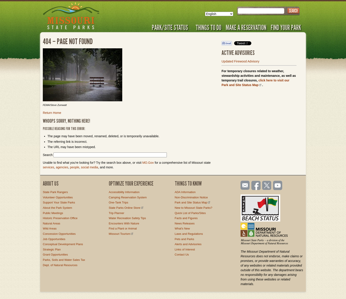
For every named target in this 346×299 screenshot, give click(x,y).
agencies (62, 167)
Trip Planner (116, 213)
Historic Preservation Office (60, 218)
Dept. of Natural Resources (60, 265)
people (74, 167)
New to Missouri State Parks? (193, 207)
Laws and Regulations (189, 233)
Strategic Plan (52, 249)
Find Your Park (286, 27)
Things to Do (208, 27)
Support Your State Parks (59, 202)
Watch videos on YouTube (278, 185)
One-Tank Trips (118, 202)
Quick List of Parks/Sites (190, 213)
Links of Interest (185, 249)
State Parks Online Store (126, 207)
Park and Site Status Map (193, 202)
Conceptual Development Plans (63, 244)
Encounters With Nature (124, 223)
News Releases (185, 223)
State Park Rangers (55, 192)
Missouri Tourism (121, 233)
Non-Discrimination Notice (191, 197)
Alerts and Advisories (188, 244)
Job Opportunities (54, 239)
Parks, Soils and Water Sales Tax (64, 259)
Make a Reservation (246, 27)
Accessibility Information (124, 192)
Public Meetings (53, 213)
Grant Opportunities (55, 254)
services (48, 167)
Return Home (52, 113)
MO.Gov (148, 162)
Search (48, 155)
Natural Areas (51, 223)
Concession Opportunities (59, 233)
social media (89, 167)
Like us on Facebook (256, 185)
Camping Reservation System (128, 197)
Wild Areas (49, 228)
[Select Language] (219, 14)
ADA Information (185, 192)
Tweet (243, 43)
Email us (244, 185)
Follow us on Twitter (266, 185)
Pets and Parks (184, 239)
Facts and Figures (186, 218)
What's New (182, 228)
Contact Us (182, 254)
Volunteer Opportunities (58, 197)
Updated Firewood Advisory (240, 61)
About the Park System (57, 207)
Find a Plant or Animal (123, 228)
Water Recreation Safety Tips (127, 218)
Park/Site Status (171, 27)
